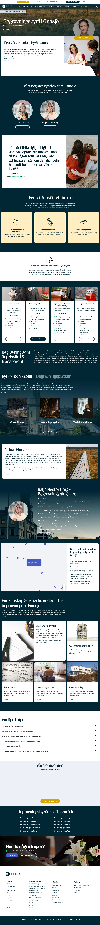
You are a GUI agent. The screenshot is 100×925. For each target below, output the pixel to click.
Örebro (9, 905)
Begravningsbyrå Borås (62, 821)
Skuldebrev (55, 895)
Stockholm (10, 893)
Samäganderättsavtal (58, 902)
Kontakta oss (11, 886)
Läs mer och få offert (13, 339)
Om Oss (9, 881)
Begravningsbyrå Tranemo (29, 818)
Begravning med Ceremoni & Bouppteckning (38, 889)
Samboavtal (55, 897)
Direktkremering (34, 884)
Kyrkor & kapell (33, 900)
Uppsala (9, 900)
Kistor (31, 902)
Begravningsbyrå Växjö (62, 831)
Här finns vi (11, 890)
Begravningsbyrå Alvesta (62, 828)
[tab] (17, 376)
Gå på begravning (77, 882)
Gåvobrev (54, 892)
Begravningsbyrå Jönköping (29, 831)
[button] (97, 409)
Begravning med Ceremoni (37, 886)
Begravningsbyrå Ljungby (62, 818)
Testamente (55, 890)
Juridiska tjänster (55, 882)
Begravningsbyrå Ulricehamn (30, 828)
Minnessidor (77, 890)
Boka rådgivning (72, 1)
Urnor (31, 907)
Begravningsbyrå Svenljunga (30, 824)
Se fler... (9, 908)
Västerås (9, 903)
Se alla (50, 431)
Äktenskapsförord (57, 900)
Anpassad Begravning (35, 892)
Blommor (32, 905)
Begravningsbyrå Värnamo (29, 821)
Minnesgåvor (78, 887)
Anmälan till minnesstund (81, 885)
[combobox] (89, 6)
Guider (31, 910)
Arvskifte (54, 887)
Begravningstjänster (36, 881)
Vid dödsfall (32, 895)
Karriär (9, 884)
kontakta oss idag (84, 38)
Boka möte (30, 562)
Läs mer (6, 61)
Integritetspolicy (74, 919)
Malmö (9, 898)
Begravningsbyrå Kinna (62, 824)
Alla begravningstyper (35, 897)
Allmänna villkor (54, 919)
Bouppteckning (56, 885)
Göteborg (10, 895)
